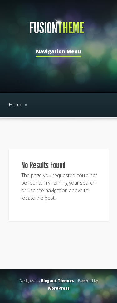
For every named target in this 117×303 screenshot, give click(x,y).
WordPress (59, 288)
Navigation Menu (58, 52)
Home (15, 104)
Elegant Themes (57, 280)
